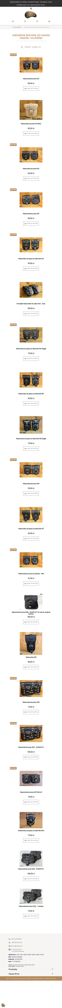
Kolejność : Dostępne (33, 47)
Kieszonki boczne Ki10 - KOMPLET (31, 747)
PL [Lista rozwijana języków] (31, 8)
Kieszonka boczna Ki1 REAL (31, 124)
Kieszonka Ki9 (31, 657)
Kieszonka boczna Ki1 (31, 79)
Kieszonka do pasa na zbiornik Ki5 (31, 394)
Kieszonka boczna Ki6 (31, 484)
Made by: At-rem (50, 978)
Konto (37, 21)
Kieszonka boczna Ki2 (31, 169)
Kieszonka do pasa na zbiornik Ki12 (31, 831)
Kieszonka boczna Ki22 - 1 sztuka (31, 906)
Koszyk (49, 21)
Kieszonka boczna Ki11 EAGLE (31, 792)
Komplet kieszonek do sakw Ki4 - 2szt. (31, 304)
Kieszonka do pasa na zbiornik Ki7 (31, 529)
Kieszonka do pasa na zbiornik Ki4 (31, 259)
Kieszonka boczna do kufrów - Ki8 (31, 574)
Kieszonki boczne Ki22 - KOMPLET (31, 869)
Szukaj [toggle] (25, 21)
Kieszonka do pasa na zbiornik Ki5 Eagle (31, 439)
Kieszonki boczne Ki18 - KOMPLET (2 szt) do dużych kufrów (31, 613)
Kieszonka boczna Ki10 (31, 702)
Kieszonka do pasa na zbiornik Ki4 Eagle (31, 349)
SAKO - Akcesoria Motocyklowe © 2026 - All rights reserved (25, 978)
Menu (13, 21)
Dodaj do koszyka (31, 88)
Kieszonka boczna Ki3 (31, 214)
